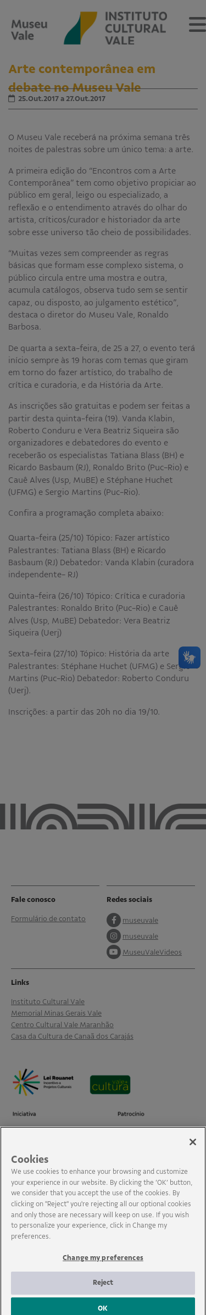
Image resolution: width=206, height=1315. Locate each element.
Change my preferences (103, 1264)
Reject (103, 1289)
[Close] (193, 1148)
